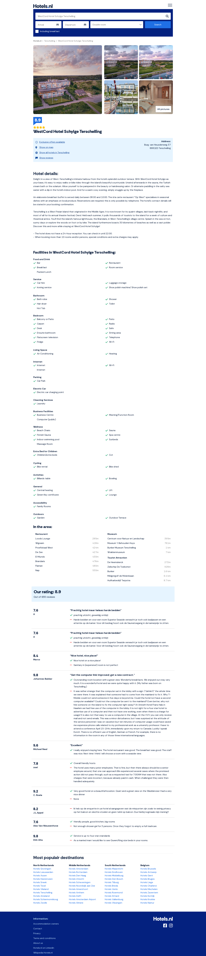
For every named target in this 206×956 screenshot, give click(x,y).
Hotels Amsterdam (78, 863)
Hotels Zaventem (149, 887)
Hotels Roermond (114, 887)
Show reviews (44, 153)
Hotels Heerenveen (43, 874)
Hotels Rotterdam (78, 867)
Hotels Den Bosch (114, 874)
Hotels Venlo (111, 884)
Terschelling (49, 41)
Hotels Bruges (147, 874)
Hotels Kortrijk (147, 891)
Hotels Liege (146, 877)
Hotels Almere (76, 897)
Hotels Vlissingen (113, 897)
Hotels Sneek (40, 877)
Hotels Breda (111, 880)
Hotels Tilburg (112, 877)
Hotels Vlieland (41, 884)
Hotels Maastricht (114, 863)
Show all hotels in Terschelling (52, 149)
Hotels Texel (39, 880)
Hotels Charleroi (148, 880)
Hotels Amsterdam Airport (82, 894)
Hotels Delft (75, 891)
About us (38, 938)
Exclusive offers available (50, 141)
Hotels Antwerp (148, 867)
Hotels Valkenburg (114, 894)
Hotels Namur (147, 897)
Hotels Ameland (41, 891)
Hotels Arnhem (76, 887)
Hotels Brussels (148, 863)
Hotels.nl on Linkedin (43, 943)
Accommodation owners (46, 918)
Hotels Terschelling (42, 887)
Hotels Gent (146, 870)
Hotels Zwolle (40, 897)
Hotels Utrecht (76, 874)
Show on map (44, 145)
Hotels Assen (40, 870)
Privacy (37, 928)
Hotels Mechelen (149, 884)
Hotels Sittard (112, 891)
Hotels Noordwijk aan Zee (82, 880)
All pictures (163, 109)
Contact (37, 923)
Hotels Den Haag (77, 870)
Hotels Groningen (42, 863)
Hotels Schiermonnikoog (45, 894)
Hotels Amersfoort (78, 884)
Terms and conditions (44, 933)
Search (157, 24)
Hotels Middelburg (114, 870)
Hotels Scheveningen (79, 877)
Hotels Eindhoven (114, 867)
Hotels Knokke (147, 894)
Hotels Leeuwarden (43, 867)
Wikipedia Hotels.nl (43, 947)
